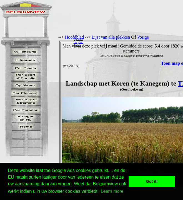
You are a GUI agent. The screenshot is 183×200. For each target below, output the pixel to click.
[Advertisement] (134, 42)
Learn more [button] (112, 191)
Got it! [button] (152, 181)
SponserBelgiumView (78, 42)
